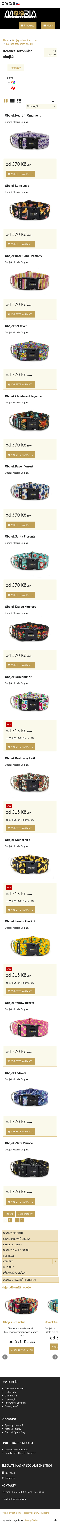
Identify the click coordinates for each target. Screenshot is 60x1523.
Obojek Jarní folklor (18, 677)
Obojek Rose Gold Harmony (23, 256)
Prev (5, 1357)
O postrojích (11, 1399)
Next (55, 1357)
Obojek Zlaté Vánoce (19, 1143)
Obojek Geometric (14, 1322)
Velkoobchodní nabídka (16, 1449)
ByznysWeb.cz (32, 1520)
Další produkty (25, 1213)
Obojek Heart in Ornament (23, 115)
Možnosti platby (13, 1428)
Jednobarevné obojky (16, 1238)
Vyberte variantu (20, 173)
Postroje (9, 1255)
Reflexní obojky (13, 1244)
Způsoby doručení (14, 1425)
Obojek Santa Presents (20, 536)
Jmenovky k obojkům (15, 1402)
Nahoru (9, 1213)
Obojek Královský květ (20, 758)
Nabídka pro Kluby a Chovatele (20, 1453)
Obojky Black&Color (16, 1250)
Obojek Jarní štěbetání (20, 921)
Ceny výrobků (11, 1406)
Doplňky (8, 1267)
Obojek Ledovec (15, 1073)
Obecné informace (14, 1388)
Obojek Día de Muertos (20, 607)
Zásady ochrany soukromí (36, 1512)
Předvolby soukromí (11, 1512)
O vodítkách (11, 1395)
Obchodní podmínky (15, 1432)
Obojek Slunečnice (17, 840)
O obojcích (10, 1392)
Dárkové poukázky (15, 1272)
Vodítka (30, 1261)
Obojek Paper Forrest (19, 466)
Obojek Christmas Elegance (23, 396)
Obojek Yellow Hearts (19, 1003)
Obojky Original (13, 1233)
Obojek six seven (16, 326)
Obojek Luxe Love (17, 186)
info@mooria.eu (17, 1499)
